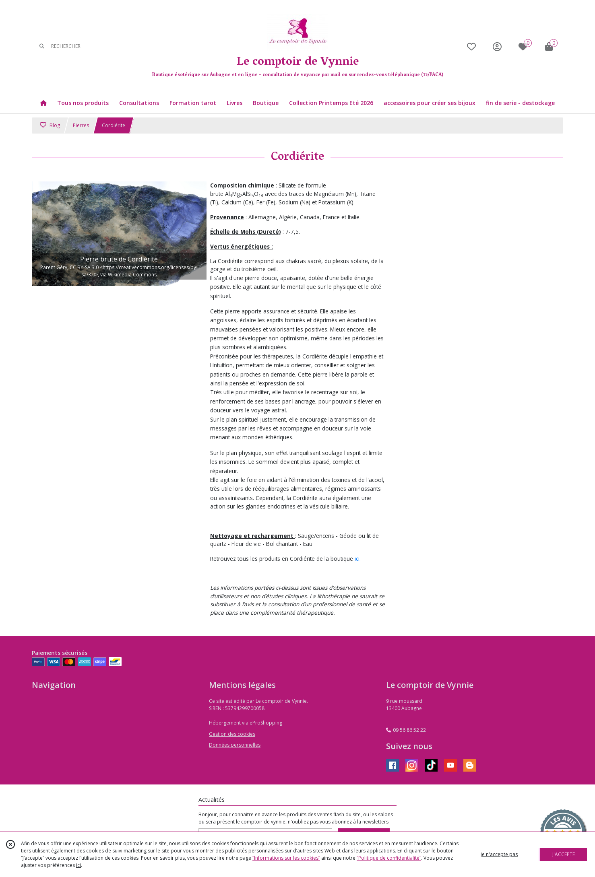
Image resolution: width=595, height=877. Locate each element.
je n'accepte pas (499, 854)
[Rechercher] (42, 46)
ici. (358, 558)
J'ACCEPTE (563, 854)
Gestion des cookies (232, 734)
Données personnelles (234, 744)
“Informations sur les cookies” (286, 857)
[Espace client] (497, 46)
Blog (50, 125)
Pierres (81, 125)
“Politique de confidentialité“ (389, 857)
